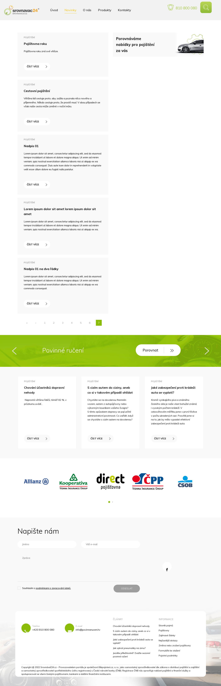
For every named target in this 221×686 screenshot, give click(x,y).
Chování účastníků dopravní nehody (131, 626)
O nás (87, 10)
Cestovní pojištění (37, 91)
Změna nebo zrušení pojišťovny (175, 645)
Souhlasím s (46, 588)
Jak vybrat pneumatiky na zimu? (129, 648)
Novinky (70, 10)
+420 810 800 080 (43, 629)
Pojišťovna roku (35, 44)
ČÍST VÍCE (37, 66)
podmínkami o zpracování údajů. (53, 588)
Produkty (104, 10)
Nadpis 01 (31, 146)
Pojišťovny (164, 630)
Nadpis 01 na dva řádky (41, 269)
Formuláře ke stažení (169, 650)
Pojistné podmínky (168, 655)
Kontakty (124, 10)
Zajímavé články (167, 635)
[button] (109, 502)
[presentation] (14, 351)
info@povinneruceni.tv (88, 629)
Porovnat (158, 350)
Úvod (54, 10)
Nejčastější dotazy (168, 640)
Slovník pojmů (166, 625)
